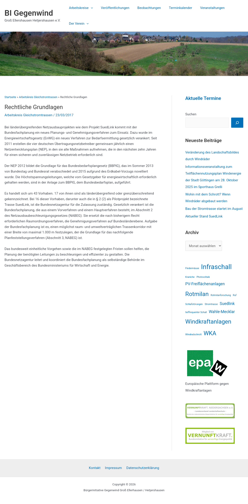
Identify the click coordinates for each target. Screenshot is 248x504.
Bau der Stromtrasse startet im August (214, 209)
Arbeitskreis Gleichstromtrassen (28, 115)
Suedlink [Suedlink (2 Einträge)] (227, 303)
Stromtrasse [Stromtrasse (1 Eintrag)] (211, 304)
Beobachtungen (146, 8)
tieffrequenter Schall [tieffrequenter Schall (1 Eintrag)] (196, 312)
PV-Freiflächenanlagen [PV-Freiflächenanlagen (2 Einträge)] (205, 284)
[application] (90, 8)
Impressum (113, 468)
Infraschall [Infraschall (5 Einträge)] (216, 267)
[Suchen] (237, 123)
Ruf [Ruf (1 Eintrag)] (235, 295)
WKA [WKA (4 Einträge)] (210, 333)
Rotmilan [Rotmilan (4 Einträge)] (197, 294)
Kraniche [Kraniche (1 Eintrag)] (190, 277)
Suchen (191, 114)
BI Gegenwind (28, 13)
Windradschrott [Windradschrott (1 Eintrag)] (193, 334)
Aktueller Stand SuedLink (204, 216)
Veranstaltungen (206, 8)
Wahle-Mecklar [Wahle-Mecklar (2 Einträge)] (222, 311)
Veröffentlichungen (113, 8)
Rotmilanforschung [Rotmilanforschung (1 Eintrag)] (221, 295)
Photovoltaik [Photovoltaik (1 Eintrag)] (203, 277)
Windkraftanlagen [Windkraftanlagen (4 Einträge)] (208, 321)
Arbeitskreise (80, 8)
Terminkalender (176, 8)
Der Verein (78, 23)
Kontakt (95, 468)
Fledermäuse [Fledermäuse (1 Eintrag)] (192, 268)
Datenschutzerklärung (142, 468)
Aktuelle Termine (203, 98)
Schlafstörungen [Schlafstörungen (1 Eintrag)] (194, 304)
